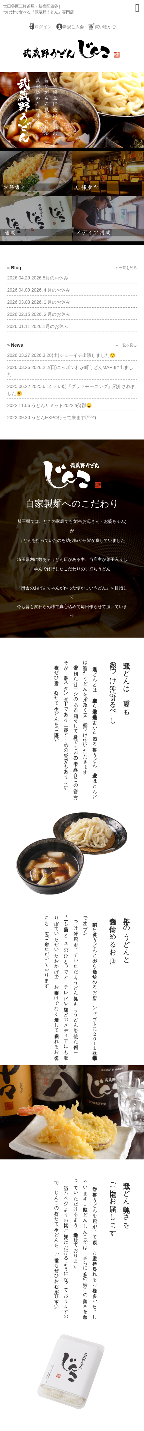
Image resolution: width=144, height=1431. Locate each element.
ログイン (43, 27)
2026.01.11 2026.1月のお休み (37, 326)
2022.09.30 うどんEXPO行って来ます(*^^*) (51, 417)
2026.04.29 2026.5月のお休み (37, 277)
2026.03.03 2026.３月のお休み (38, 302)
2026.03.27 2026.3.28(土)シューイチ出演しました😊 (61, 355)
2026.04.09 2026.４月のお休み (38, 290)
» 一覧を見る (126, 268)
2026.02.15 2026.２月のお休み (38, 314)
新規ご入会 (73, 27)
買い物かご (105, 27)
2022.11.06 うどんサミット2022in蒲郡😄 (49, 405)
